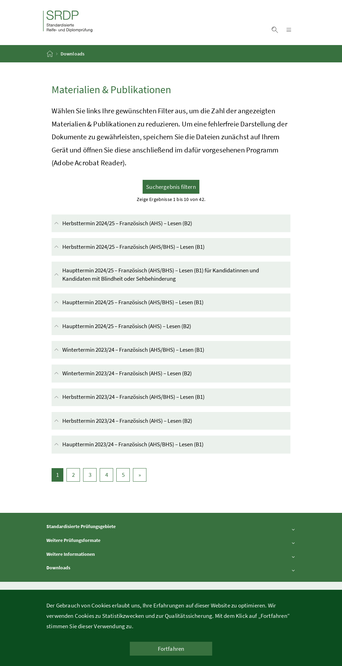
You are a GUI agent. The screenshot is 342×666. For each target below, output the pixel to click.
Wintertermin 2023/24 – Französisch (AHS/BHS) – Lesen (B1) (149, 350)
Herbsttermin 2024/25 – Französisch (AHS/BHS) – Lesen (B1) (150, 247)
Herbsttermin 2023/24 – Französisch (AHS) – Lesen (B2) (143, 421)
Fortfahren (171, 648)
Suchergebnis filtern (171, 187)
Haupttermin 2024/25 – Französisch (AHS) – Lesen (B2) (143, 326)
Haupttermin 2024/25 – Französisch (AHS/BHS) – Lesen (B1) (149, 302)
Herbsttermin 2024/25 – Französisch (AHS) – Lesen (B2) (143, 223)
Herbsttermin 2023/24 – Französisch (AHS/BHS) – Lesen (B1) (150, 397)
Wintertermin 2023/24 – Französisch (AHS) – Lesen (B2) (143, 373)
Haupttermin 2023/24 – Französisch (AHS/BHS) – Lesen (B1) (149, 444)
